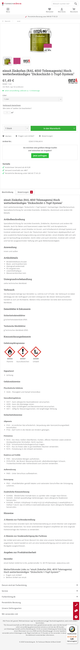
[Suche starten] (75, 3)
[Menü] (76, 626)
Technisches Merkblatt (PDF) (16, 330)
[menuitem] (74, 10)
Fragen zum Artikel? (25, 136)
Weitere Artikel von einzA (15, 577)
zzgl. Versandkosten (16, 87)
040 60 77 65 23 (52, 17)
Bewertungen (46, 136)
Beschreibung (7, 192)
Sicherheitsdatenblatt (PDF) (15, 319)
